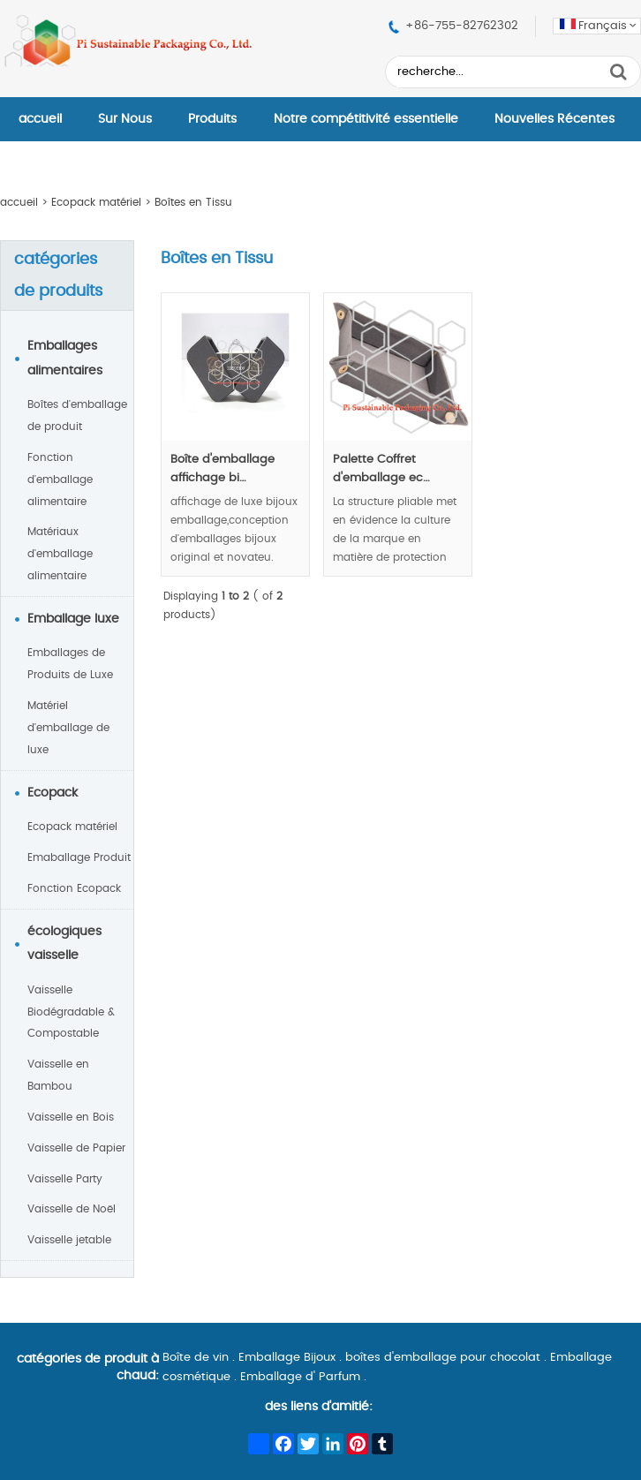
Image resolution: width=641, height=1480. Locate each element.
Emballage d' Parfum (300, 1377)
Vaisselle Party (64, 1179)
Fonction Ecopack (74, 888)
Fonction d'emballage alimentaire (60, 479)
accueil (40, 119)
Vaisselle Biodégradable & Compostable (71, 1012)
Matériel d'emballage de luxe (68, 727)
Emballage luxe (73, 619)
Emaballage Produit (79, 857)
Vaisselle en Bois (70, 1117)
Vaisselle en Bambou (58, 1075)
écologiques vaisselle (64, 944)
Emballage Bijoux (287, 1357)
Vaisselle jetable (69, 1240)
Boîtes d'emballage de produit (77, 415)
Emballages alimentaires (64, 358)
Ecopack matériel (96, 202)
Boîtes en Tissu (193, 202)
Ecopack (52, 793)
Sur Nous (125, 119)
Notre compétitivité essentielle (366, 119)
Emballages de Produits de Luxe (70, 663)
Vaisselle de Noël (71, 1209)
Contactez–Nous (70, 163)
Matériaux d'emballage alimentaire (60, 553)
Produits (212, 119)
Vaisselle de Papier (76, 1148)
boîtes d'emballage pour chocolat (442, 1357)
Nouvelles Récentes (554, 119)
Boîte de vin (195, 1357)
